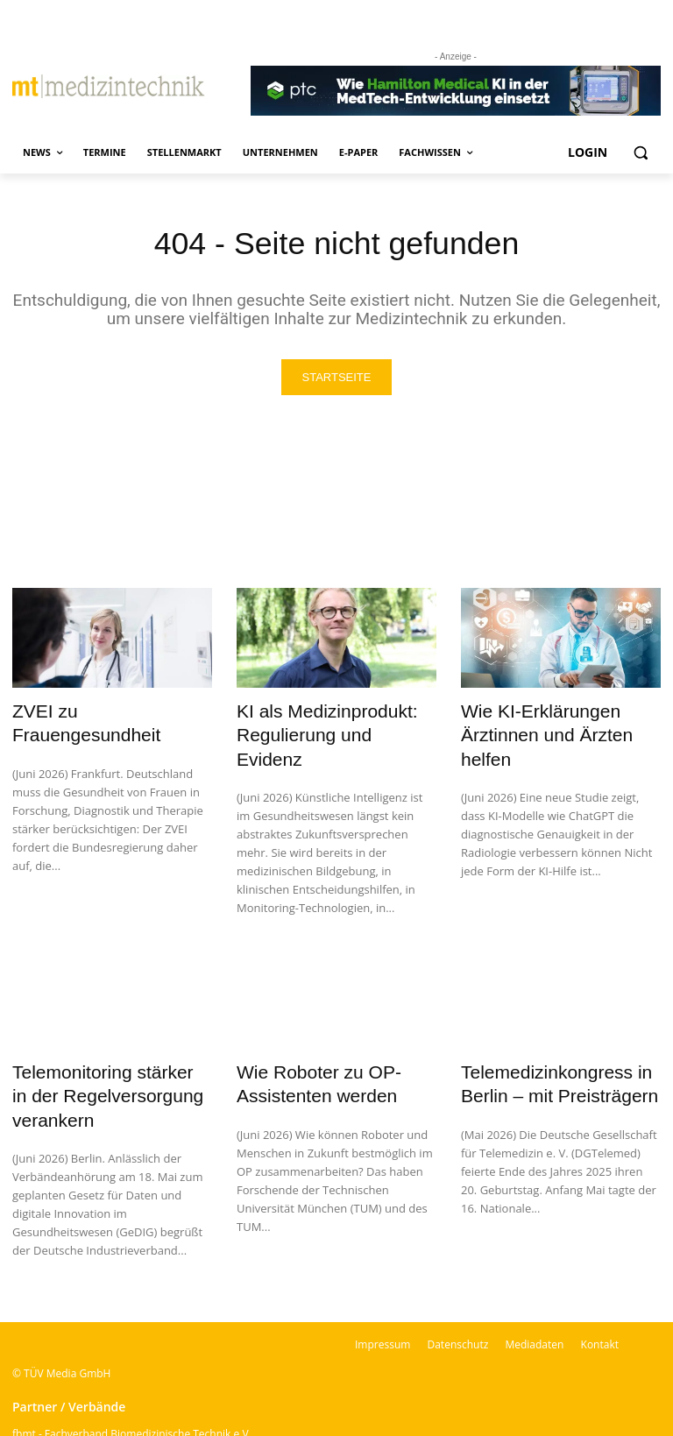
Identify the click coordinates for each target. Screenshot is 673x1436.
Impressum (382, 1281)
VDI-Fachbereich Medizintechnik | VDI (104, 1393)
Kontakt (600, 1281)
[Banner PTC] (456, 91)
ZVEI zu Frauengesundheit (100, 711)
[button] (640, 152)
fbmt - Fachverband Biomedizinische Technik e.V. (131, 1370)
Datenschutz (457, 1281)
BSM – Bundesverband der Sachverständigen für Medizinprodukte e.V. (183, 1416)
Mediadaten (534, 1281)
